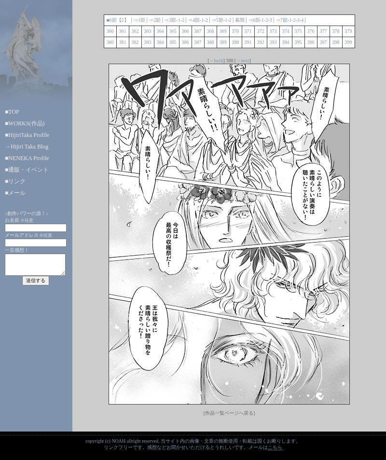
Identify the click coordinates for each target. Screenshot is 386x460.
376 (311, 31)
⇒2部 (155, 20)
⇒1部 (139, 20)
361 (122, 31)
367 (198, 31)
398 (336, 42)
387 (198, 42)
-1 (178, 20)
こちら (275, 447)
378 (336, 31)
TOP (13, 111)
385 (173, 42)
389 (223, 42)
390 (235, 42)
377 (323, 31)
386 (185, 42)
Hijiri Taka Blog (29, 146)
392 (260, 42)
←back (216, 60)
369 (223, 31)
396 (311, 42)
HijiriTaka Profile (28, 135)
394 (286, 42)
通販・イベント (28, 169)
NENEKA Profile (28, 158)
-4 (301, 20)
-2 (182, 20)
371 (248, 31)
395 (298, 42)
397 (323, 42)
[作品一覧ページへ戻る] (229, 413)
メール (17, 192)
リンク (17, 181)
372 (260, 31)
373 (273, 31)
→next (242, 60)
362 (135, 31)
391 (248, 42)
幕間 (240, 20)
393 (273, 42)
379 (348, 31)
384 (160, 42)
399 (348, 42)
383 (148, 42)
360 (110, 31)
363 (148, 31)
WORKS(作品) (26, 123)
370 (235, 31)
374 (286, 31)
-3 (270, 20)
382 (135, 42)
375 (298, 31)
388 (210, 42)
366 (185, 31)
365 (173, 31)
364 (160, 31)
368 (210, 31)
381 (122, 42)
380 (110, 42)
